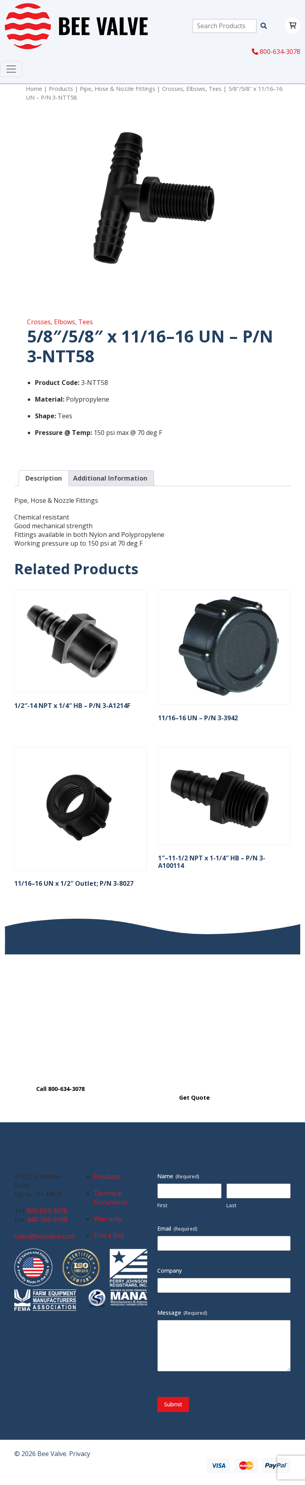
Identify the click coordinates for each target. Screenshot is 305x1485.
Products (61, 88)
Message (182, 1312)
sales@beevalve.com (44, 1236)
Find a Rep (109, 1235)
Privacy (79, 1453)
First (162, 1205)
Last (231, 1205)
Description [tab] (43, 478)
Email (177, 1228)
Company (169, 1270)
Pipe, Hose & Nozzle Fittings (117, 88)
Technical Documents (111, 1197)
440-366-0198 (47, 1219)
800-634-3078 (276, 51)
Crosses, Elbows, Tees (192, 88)
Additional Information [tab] (110, 478)
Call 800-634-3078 (60, 1089)
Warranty (108, 1218)
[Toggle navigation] (11, 69)
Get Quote (194, 1097)
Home (34, 88)
